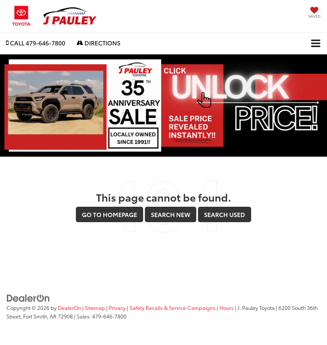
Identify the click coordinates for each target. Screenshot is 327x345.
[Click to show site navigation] (315, 43)
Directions (98, 43)
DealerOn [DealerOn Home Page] (69, 307)
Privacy (117, 307)
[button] (35, 43)
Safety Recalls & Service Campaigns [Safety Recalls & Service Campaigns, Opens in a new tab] (172, 307)
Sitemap (95, 307)
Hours (226, 307)
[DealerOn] (28, 297)
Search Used (224, 214)
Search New (170, 214)
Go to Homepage (109, 214)
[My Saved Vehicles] (314, 13)
